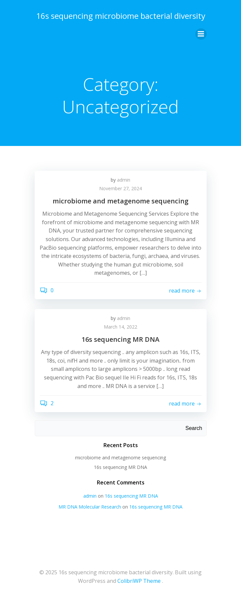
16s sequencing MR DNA (120, 467)
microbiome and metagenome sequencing (120, 457)
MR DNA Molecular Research (90, 507)
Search (193, 428)
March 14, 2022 (120, 327)
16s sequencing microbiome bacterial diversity (120, 15)
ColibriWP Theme (139, 580)
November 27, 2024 (120, 188)
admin (123, 180)
